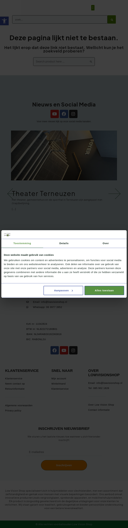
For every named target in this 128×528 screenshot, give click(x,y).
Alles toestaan (104, 290)
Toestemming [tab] (22, 243)
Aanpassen (63, 290)
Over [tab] (106, 243)
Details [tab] (64, 243)
